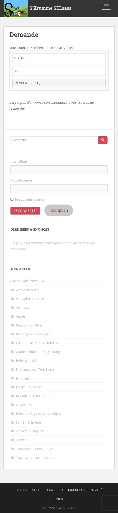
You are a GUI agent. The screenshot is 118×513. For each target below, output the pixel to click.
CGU (50, 490)
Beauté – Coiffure (29, 325)
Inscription (59, 210)
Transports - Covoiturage (34, 449)
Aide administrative (30, 298)
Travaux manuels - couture (36, 457)
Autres (21, 316)
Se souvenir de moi (27, 199)
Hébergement (26, 360)
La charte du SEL (28, 490)
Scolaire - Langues (29, 431)
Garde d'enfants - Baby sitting (38, 351)
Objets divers (25, 404)
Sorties (21, 440)
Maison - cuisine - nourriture (36, 396)
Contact (59, 499)
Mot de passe (21, 180)
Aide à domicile (27, 290)
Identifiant (19, 161)
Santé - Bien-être (28, 422)
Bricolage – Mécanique (33, 334)
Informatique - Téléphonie (35, 369)
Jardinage (23, 378)
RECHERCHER (28, 83)
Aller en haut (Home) (25, 280)
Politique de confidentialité (81, 490)
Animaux (22, 307)
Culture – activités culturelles (37, 343)
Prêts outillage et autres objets (39, 413)
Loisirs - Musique (28, 387)
